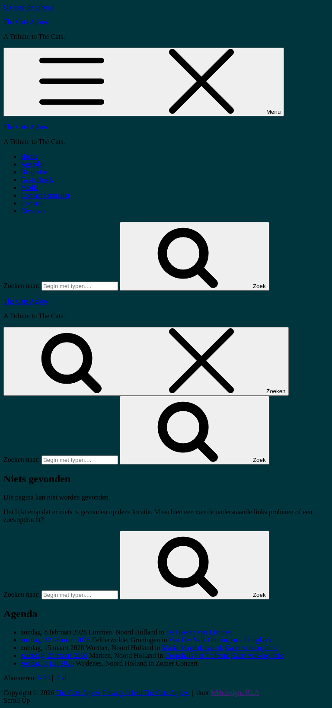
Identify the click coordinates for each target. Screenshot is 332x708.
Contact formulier (45, 195)
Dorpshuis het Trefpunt (197, 655)
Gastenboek (37, 179)
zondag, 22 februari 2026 (55, 640)
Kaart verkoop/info (251, 647)
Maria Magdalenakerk (192, 647)
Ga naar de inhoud (28, 7)
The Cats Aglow (25, 22)
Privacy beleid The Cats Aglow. (146, 692)
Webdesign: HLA (235, 692)
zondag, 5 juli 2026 (47, 663)
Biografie (34, 172)
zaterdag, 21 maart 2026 (54, 655)
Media (29, 187)
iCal (61, 678)
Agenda (31, 164)
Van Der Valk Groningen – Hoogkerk (220, 640)
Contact (31, 203)
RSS (44, 678)
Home (29, 156)
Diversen (33, 211)
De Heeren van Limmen (199, 632)
